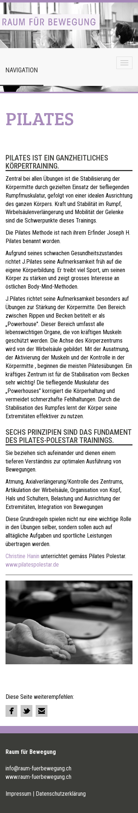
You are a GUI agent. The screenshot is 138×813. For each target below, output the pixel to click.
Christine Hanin (22, 556)
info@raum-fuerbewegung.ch (38, 768)
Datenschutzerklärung (61, 793)
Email (41, 711)
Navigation (22, 70)
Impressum (18, 793)
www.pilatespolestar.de (32, 564)
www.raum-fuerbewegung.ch (38, 776)
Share (11, 711)
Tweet (26, 711)
